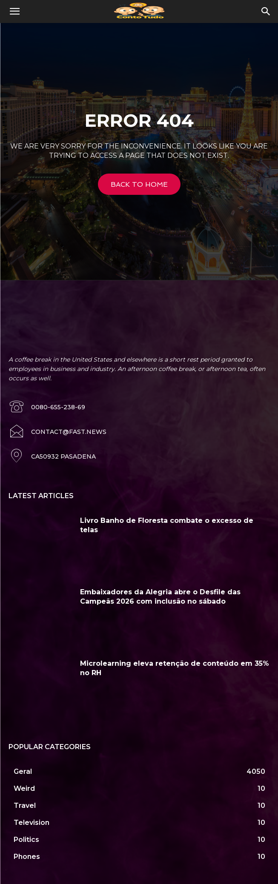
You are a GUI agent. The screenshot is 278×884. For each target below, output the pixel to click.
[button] (14, 11)
